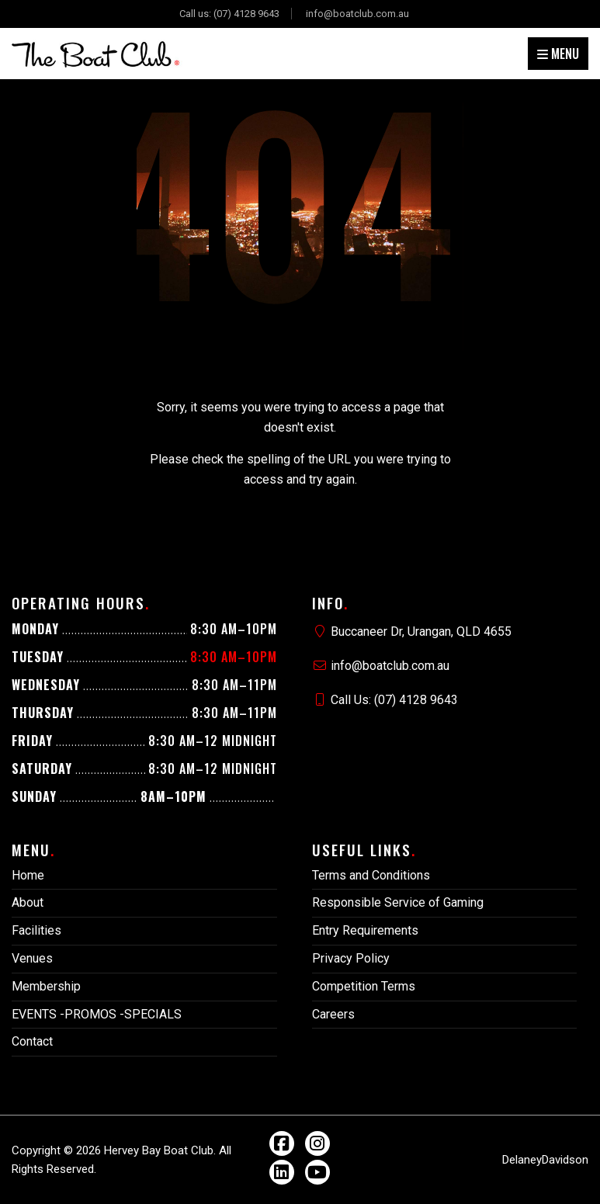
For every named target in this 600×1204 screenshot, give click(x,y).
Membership (46, 986)
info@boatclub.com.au (357, 13)
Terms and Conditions (371, 875)
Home (28, 875)
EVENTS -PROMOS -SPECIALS (97, 1014)
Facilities (36, 930)
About (27, 902)
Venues (32, 958)
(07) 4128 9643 (246, 13)
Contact (32, 1041)
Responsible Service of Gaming (398, 902)
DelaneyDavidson (545, 1160)
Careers (333, 1014)
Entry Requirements (365, 930)
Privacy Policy (351, 958)
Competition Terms (363, 986)
